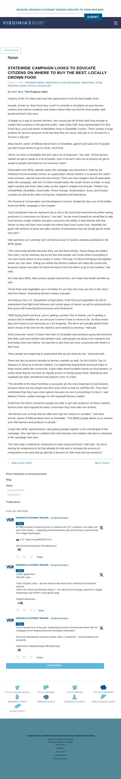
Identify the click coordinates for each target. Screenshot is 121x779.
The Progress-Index (36, 91)
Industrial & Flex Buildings (62, 82)
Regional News (17, 86)
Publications (13, 501)
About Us (60, 752)
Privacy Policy (60, 759)
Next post (102, 463)
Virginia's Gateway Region (32, 517)
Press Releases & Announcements (26, 473)
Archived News (34, 82)
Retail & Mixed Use (39, 86)
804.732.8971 (60, 745)
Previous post (21, 463)
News (9, 485)
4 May (20, 624)
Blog (8, 479)
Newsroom (60, 755)
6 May (20, 571)
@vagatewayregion (60, 518)
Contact (60, 748)
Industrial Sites (92, 82)
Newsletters (14, 494)
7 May (20, 523)
